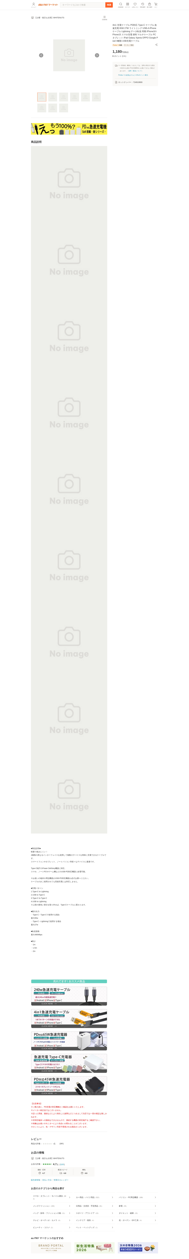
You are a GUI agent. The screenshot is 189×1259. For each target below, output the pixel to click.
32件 (62, 1164)
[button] (156, 44)
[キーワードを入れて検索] (82, 5)
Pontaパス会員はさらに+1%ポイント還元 (133, 75)
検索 (109, 5)
